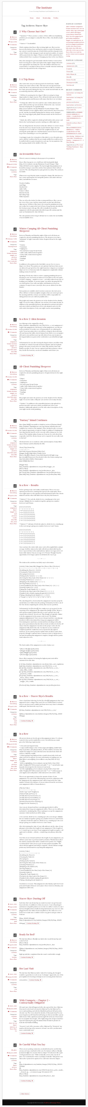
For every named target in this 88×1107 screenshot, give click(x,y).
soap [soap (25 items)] (77, 50)
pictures (14, 1067)
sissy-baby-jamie (12, 349)
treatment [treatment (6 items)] (81, 54)
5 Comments (12, 332)
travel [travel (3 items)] (76, 54)
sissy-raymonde (12, 261)
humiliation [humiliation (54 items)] (76, 38)
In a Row (23, 733)
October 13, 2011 (11, 377)
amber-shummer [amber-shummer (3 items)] (71, 26)
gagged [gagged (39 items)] (77, 36)
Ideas (68, 77)
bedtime (14, 957)
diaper (15, 510)
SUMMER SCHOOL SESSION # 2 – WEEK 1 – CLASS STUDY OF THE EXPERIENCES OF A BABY (75, 116)
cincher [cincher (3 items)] (68, 30)
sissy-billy (14, 259)
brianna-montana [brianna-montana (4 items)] (71, 28)
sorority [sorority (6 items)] (81, 50)
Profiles (55, 18)
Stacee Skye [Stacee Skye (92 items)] (69, 52)
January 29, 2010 (11, 977)
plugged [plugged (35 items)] (74, 44)
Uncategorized (12, 246)
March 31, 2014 (12, 164)
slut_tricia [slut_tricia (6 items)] (72, 50)
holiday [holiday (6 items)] (70, 38)
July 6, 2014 (13, 42)
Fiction (15, 1018)
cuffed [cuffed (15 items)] (72, 32)
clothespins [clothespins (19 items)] (80, 30)
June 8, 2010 (12, 907)
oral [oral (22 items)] (67, 42)
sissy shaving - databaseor (74, 136)
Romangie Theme (55, 1102)
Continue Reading (27, 355)
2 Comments (12, 709)
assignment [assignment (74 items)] (79, 26)
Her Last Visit (26, 968)
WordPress (47, 1102)
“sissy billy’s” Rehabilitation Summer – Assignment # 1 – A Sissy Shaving (75, 140)
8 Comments (12, 910)
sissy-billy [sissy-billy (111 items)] (75, 48)
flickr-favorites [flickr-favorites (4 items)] (70, 36)
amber (14, 1050)
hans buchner (70, 93)
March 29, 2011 (12, 744)
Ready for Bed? (27, 934)
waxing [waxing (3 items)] (68, 56)
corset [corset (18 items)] (68, 32)
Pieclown (76, 102)
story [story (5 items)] (74, 52)
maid (15, 514)
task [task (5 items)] (78, 52)
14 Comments (12, 167)
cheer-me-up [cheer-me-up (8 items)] (80, 28)
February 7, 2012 (11, 239)
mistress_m (13, 1027)
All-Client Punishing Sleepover (35, 366)
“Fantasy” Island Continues (33, 420)
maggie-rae (13, 255)
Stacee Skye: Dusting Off (32, 898)
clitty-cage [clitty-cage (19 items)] (74, 30)
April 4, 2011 (12, 495)
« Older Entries (24, 1094)
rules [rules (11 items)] (71, 46)
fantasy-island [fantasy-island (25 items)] (74, 34)
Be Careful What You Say (32, 1044)
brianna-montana (12, 253)
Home (32, 18)
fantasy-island (13, 447)
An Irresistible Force (29, 153)
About (38, 18)
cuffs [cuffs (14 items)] (75, 32)
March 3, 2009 (12, 1053)
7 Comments (12, 1011)
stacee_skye (12, 904)
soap (15, 723)
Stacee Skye (13, 54)
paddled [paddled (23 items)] (77, 42)
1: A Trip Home (26, 79)
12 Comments (12, 379)
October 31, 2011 (11, 329)
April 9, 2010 (12, 945)
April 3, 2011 (12, 706)
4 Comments (12, 241)
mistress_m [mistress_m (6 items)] (79, 40)
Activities (14, 49)
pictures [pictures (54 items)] (81, 42)
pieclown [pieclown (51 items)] (68, 44)
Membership (47, 18)
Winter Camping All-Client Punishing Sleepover (38, 229)
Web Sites (69, 85)
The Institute (44, 7)
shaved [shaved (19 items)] (76, 46)
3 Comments (12, 44)
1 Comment (13, 92)
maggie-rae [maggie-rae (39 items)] (69, 40)
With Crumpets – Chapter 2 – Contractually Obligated (34, 1001)
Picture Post (70, 80)
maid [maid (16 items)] (74, 40)
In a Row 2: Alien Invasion (32, 319)
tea (16, 1031)
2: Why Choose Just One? (32, 31)
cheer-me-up (13, 1023)
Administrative (71, 66)
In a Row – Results (28, 485)
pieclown (14, 257)
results (15, 518)
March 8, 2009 (12, 1008)
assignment (13, 251)
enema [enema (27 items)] (68, 34)
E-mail (68, 69)
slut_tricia (14, 521)
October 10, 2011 (11, 430)
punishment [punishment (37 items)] (80, 44)
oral (15, 989)
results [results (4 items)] (68, 46)
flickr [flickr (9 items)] (79, 34)
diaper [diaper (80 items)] (79, 32)
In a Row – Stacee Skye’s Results (36, 696)
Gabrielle (69, 123)
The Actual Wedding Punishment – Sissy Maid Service (75, 147)
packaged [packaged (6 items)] (71, 42)
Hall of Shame (70, 74)
